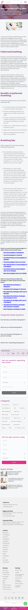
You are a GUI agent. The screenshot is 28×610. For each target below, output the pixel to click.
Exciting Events (16, 424)
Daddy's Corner (17, 418)
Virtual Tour (18, 570)
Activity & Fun (16, 404)
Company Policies (18, 586)
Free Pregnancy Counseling (19, 575)
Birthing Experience (6, 418)
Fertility (10, 428)
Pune (4, 558)
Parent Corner (7, 585)
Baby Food (16, 411)
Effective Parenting (6, 424)
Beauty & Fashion (15, 414)
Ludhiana (5, 549)
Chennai (5, 537)
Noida (4, 553)
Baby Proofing (5, 414)
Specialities (6, 572)
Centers (5, 578)
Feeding (3, 428)
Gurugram (6, 541)
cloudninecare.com (14, 602)
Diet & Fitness (5, 421)
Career (17, 572)
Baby (15, 408)
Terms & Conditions (18, 580)
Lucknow (5, 547)
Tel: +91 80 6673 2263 (9, 516)
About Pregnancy (6, 404)
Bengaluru (6, 532)
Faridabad (6, 562)
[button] (25, 2)
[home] (2, 2)
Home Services (7, 589)
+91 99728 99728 (7, 506)
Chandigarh (6, 534)
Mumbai (5, 551)
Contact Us (18, 578)
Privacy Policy (19, 583)
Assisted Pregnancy (6, 408)
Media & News (7, 587)
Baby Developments (6, 411)
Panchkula (6, 556)
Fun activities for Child (20, 428)
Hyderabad (6, 543)
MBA (4, 583)
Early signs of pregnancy (16, 421)
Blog (4, 581)
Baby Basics (22, 408)
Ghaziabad (6, 539)
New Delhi (5, 560)
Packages (5, 576)
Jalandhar (6, 545)
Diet (24, 418)
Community (6, 574)
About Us (5, 570)
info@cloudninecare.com (10, 504)
